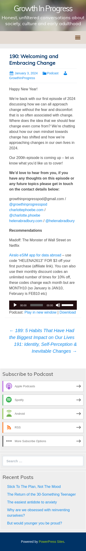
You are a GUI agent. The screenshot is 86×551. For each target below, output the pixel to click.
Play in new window (41, 312)
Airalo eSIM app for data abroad (35, 255)
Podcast (52, 73)
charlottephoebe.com (26, 210)
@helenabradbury (60, 221)
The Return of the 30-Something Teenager (41, 494)
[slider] (36, 305)
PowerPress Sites (51, 541)
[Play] (15, 305)
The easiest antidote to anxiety (32, 502)
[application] (43, 305)
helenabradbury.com (25, 221)
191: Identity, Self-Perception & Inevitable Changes (45, 348)
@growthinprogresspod (28, 204)
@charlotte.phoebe (24, 215)
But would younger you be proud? (34, 523)
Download (67, 312)
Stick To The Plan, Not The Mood (34, 487)
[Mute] (58, 305)
